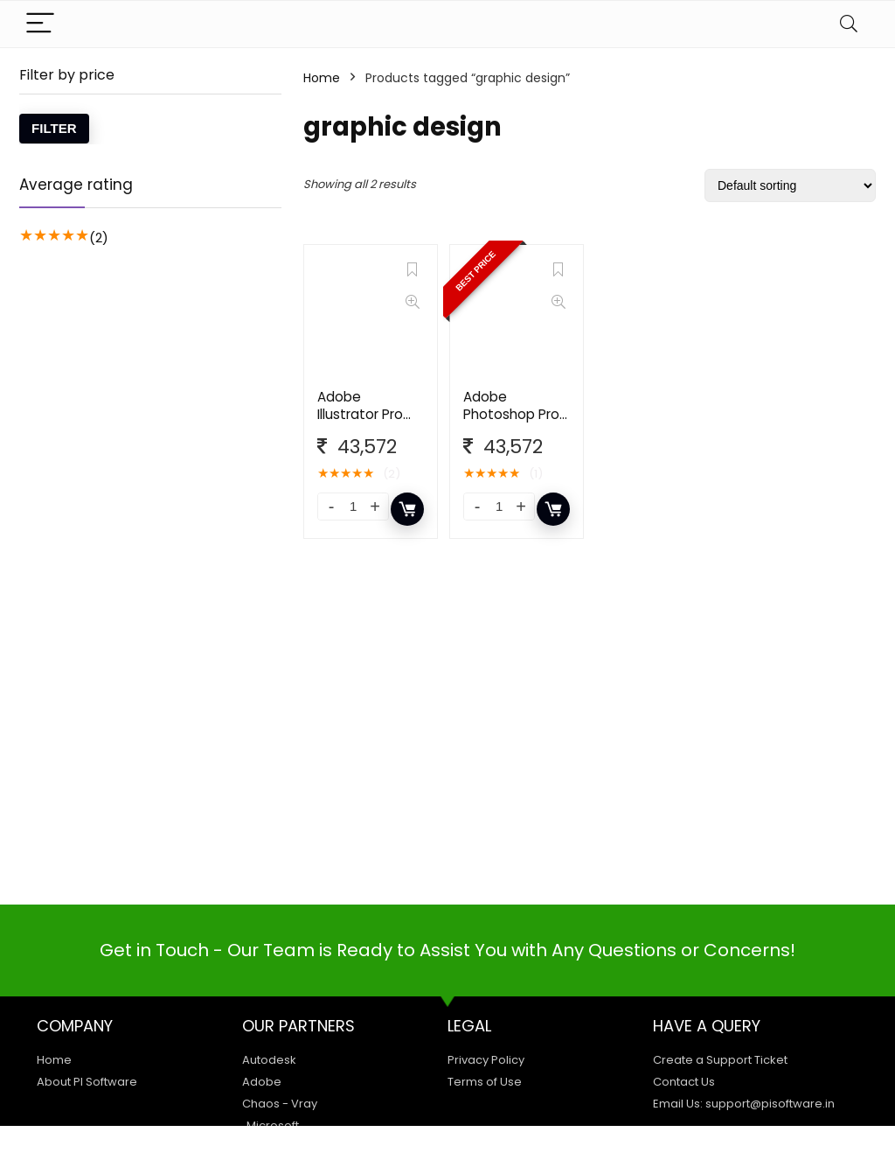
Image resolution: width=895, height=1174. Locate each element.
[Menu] (40, 24)
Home (321, 78)
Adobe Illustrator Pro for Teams (360, 414)
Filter (54, 128)
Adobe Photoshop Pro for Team (511, 414)
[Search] (849, 24)
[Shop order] (790, 185)
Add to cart (407, 509)
